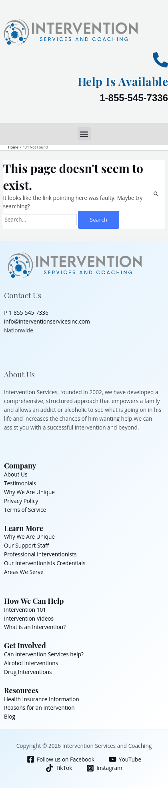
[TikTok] (59, 768)
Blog (9, 716)
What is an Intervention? (35, 627)
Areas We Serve (24, 572)
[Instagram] (104, 768)
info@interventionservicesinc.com (47, 321)
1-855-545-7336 (134, 97)
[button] (84, 133)
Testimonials (20, 483)
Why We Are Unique (29, 492)
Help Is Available (123, 81)
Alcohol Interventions (31, 663)
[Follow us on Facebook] (60, 759)
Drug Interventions (28, 672)
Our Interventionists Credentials (44, 563)
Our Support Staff (26, 545)
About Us (16, 474)
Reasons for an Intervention (39, 707)
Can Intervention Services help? (44, 654)
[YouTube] (124, 759)
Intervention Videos (29, 618)
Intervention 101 (25, 609)
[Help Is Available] (160, 59)
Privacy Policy (21, 501)
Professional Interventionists (40, 554)
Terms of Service (25, 509)
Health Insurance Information (41, 699)
